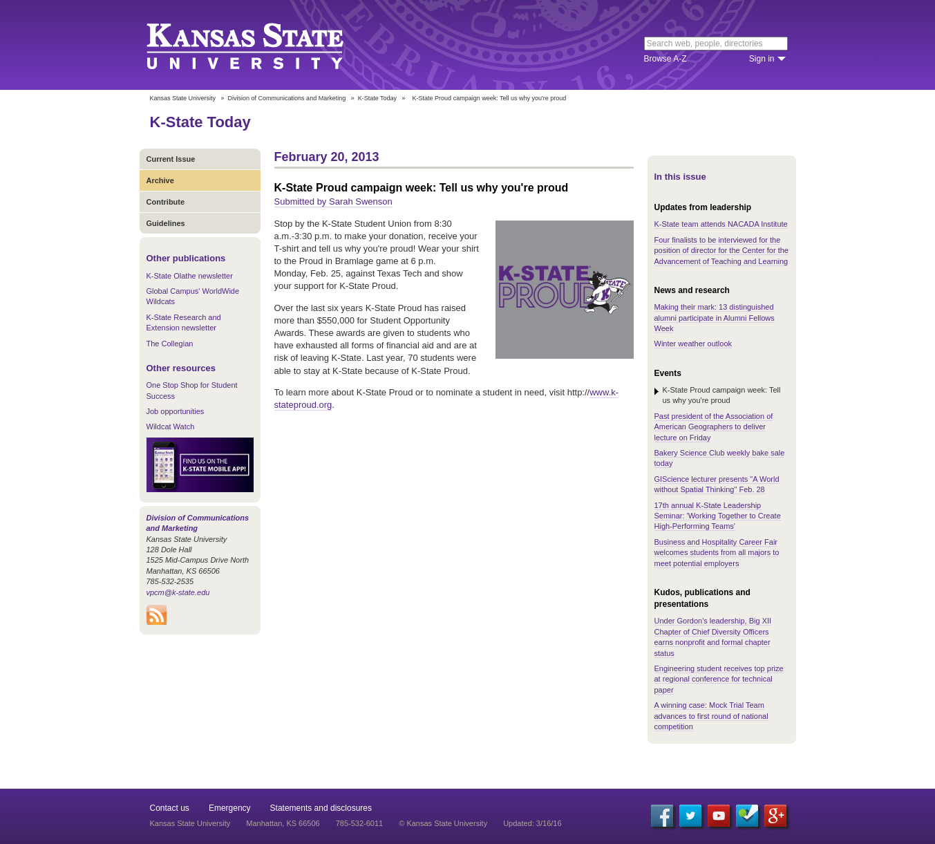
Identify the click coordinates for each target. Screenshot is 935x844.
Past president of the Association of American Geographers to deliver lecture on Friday (713, 427)
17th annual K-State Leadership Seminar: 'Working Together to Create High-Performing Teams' (717, 516)
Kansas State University (262, 45)
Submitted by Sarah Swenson (333, 201)
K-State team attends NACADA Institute (721, 224)
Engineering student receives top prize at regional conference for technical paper (719, 679)
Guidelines (166, 223)
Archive (160, 180)
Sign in (762, 59)
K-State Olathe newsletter (190, 276)
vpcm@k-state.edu (178, 592)
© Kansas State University (443, 823)
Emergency (230, 808)
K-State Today (377, 98)
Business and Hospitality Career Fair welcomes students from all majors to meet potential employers (717, 553)
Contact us (169, 808)
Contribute (166, 202)
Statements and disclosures (321, 808)
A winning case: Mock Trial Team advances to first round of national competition (711, 716)
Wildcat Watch (171, 426)
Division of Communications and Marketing (287, 98)
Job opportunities (176, 411)
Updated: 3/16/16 (532, 823)
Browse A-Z (665, 59)
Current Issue (171, 159)
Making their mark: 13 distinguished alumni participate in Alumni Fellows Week (714, 317)
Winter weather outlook (693, 343)
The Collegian (170, 343)
